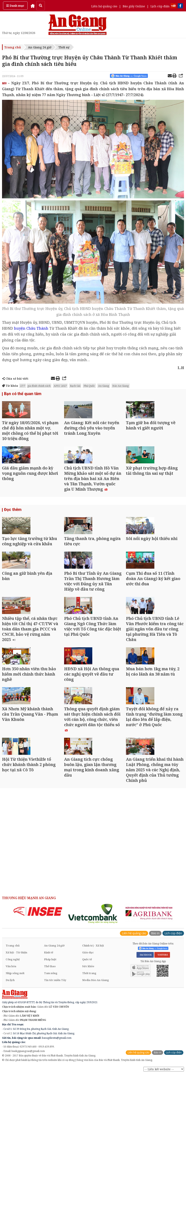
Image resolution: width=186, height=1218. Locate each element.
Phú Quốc (89, 386)
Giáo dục (88, 1097)
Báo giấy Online (134, 6)
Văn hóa (11, 1111)
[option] (38, 1056)
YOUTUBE (162, 1099)
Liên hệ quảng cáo (104, 6)
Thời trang (89, 1118)
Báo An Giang (120, 386)
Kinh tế (48, 1097)
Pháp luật (50, 1104)
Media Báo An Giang (95, 1125)
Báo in (155, 1078)
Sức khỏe (88, 1111)
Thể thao (50, 1111)
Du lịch (10, 1125)
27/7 (22, 386)
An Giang (103, 386)
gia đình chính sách (39, 386)
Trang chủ (12, 47)
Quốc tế (87, 1104)
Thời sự (63, 47)
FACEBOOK (145, 1099)
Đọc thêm (12, 547)
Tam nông (50, 1118)
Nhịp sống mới (15, 1118)
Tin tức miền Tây (55, 1125)
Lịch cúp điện (160, 6)
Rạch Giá (75, 386)
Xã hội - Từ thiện (16, 1097)
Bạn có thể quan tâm (21, 394)
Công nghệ (13, 1104)
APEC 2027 (60, 386)
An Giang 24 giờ (39, 47)
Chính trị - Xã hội (93, 1090)
